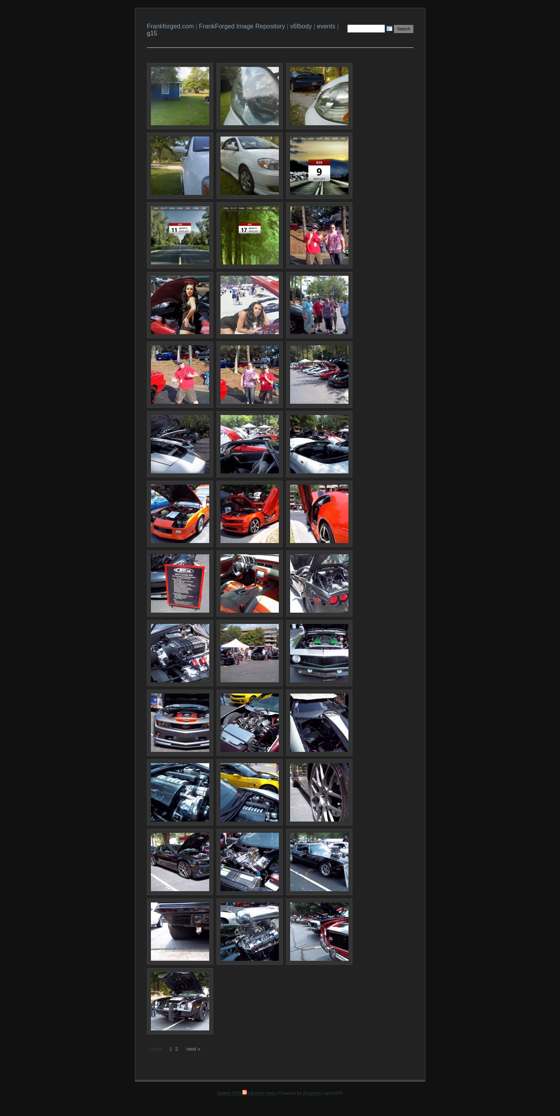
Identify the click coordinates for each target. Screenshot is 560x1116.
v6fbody (301, 26)
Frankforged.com (170, 26)
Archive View (262, 1093)
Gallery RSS (232, 1093)
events (326, 26)
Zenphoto (312, 1093)
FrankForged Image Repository (242, 26)
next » (193, 1049)
